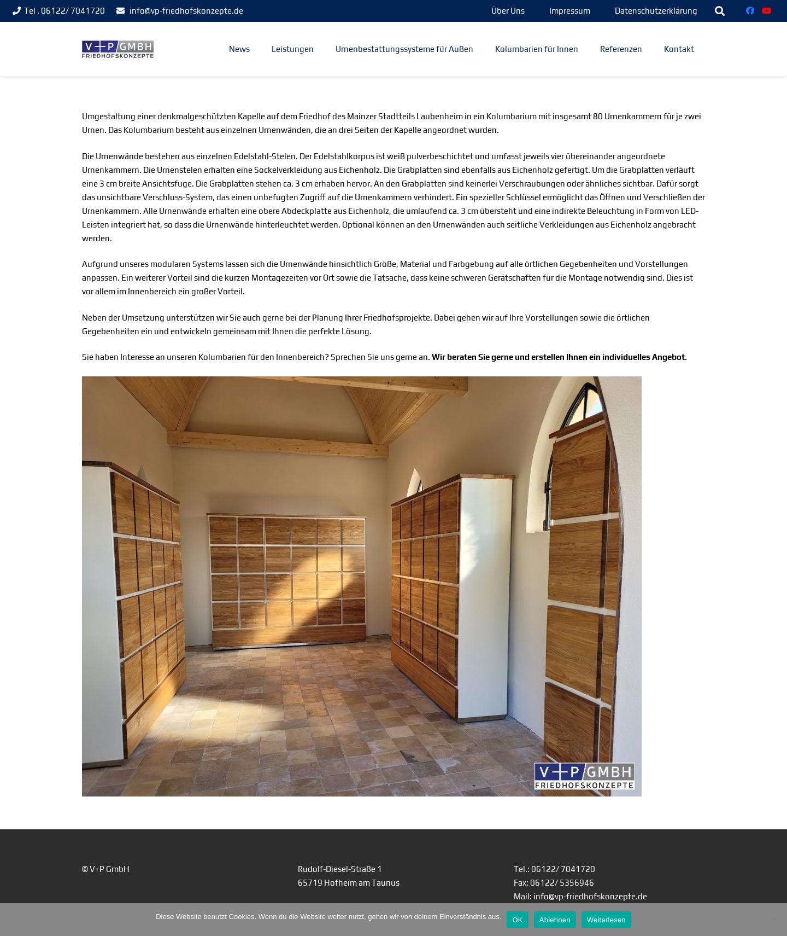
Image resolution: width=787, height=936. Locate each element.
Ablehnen (555, 920)
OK (517, 920)
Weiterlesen (606, 920)
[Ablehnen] (773, 919)
